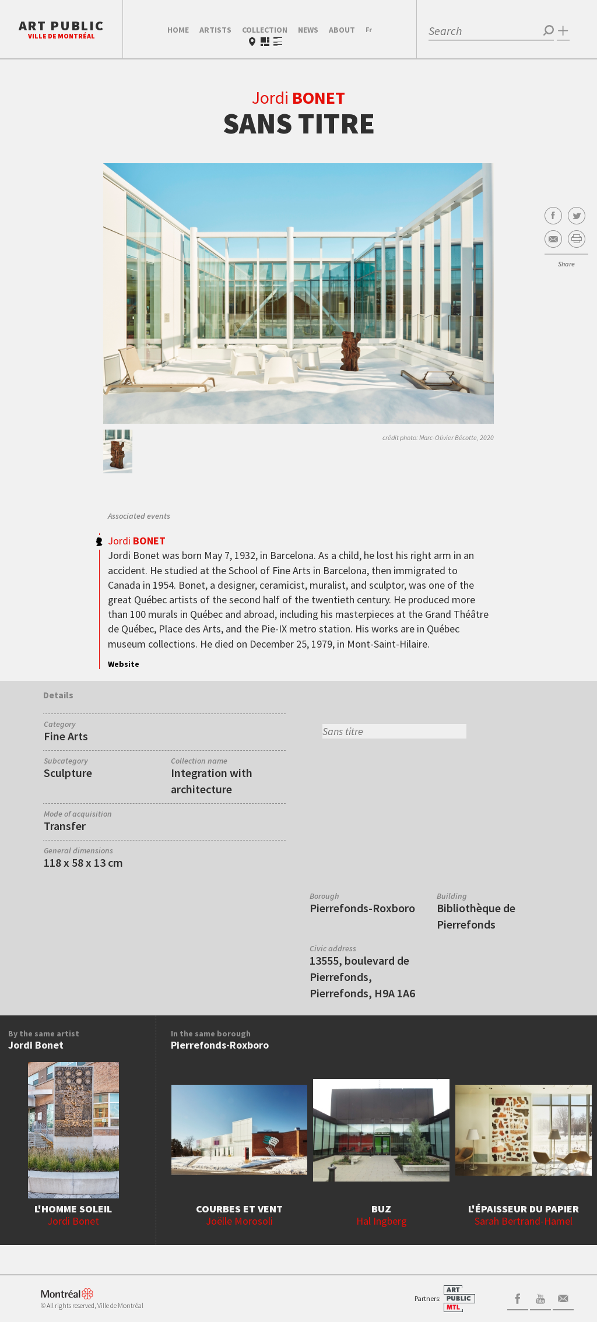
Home (178, 29)
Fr (369, 29)
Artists (215, 29)
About (342, 29)
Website (123, 664)
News (308, 29)
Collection (264, 29)
